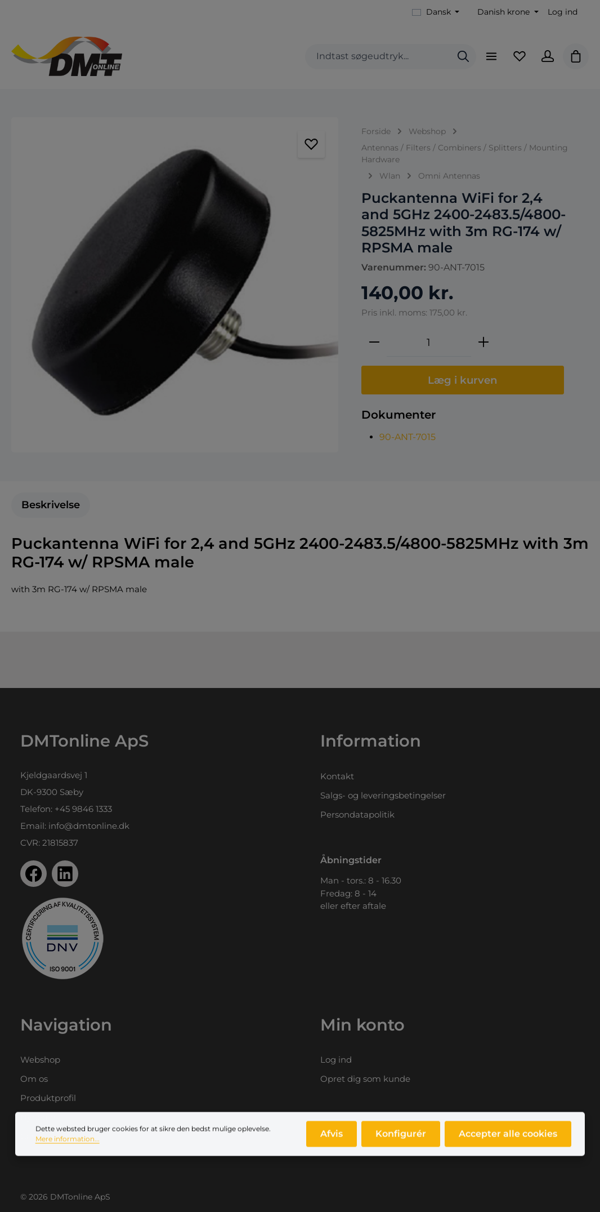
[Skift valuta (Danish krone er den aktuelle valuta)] (506, 12)
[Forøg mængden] (483, 342)
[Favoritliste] (519, 56)
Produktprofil (48, 1098)
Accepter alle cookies (508, 1137)
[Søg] (463, 56)
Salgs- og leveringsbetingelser (383, 795)
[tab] (50, 505)
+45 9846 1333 (83, 808)
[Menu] (491, 56)
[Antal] (429, 342)
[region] (175, 284)
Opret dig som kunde (365, 1078)
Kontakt (337, 776)
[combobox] (378, 56)
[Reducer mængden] (374, 342)
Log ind (562, 12)
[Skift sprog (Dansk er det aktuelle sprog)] (436, 12)
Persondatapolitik (357, 814)
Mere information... (67, 1142)
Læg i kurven (463, 380)
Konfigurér (400, 1137)
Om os (34, 1078)
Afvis (331, 1137)
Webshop (40, 1059)
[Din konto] (548, 56)
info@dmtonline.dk (88, 825)
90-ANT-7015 (407, 437)
